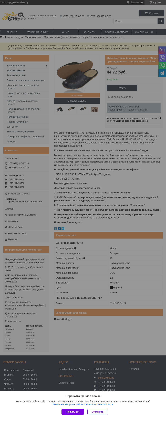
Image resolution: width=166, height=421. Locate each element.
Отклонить (97, 412)
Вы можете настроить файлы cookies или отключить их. (82, 404)
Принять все (73, 412)
